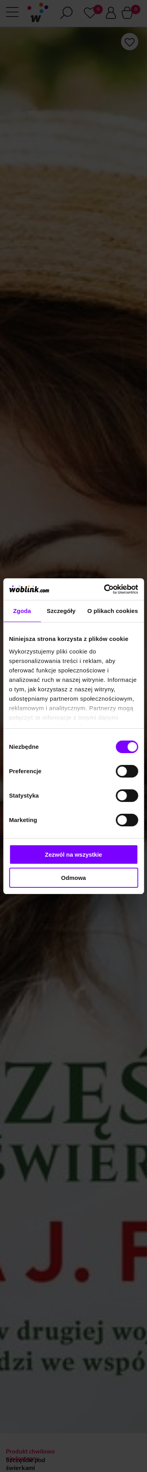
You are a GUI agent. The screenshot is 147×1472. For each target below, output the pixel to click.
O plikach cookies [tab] (112, 610)
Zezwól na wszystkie (73, 854)
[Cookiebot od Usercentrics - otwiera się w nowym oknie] (104, 589)
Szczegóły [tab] (61, 610)
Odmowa (73, 877)
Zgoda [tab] (22, 610)
